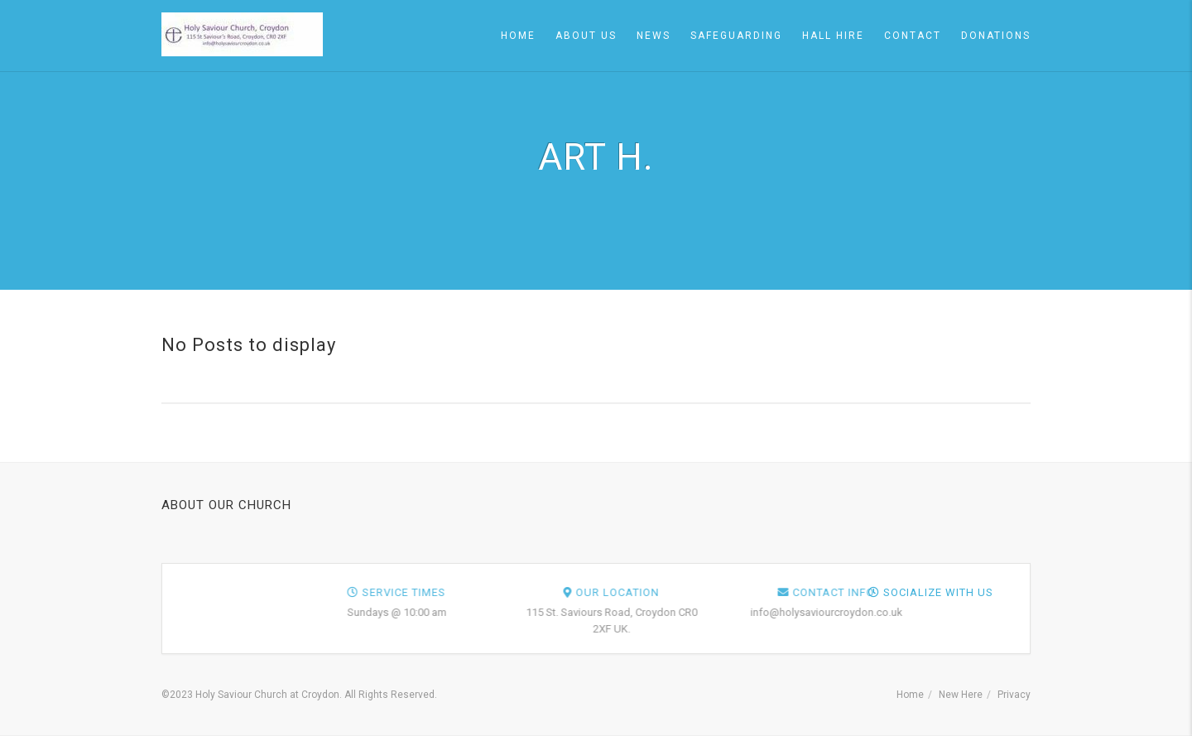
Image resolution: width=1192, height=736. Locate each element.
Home (518, 35)
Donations (996, 35)
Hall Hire (833, 35)
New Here (961, 694)
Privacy (1014, 694)
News (653, 35)
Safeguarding (736, 35)
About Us (586, 35)
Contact (912, 35)
